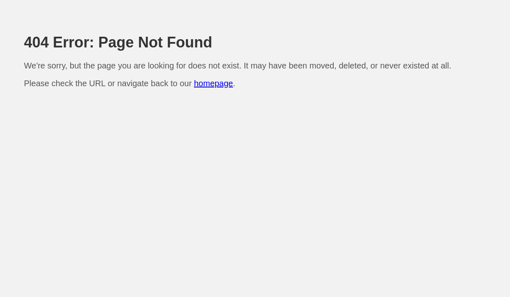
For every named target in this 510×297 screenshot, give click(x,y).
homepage (213, 83)
